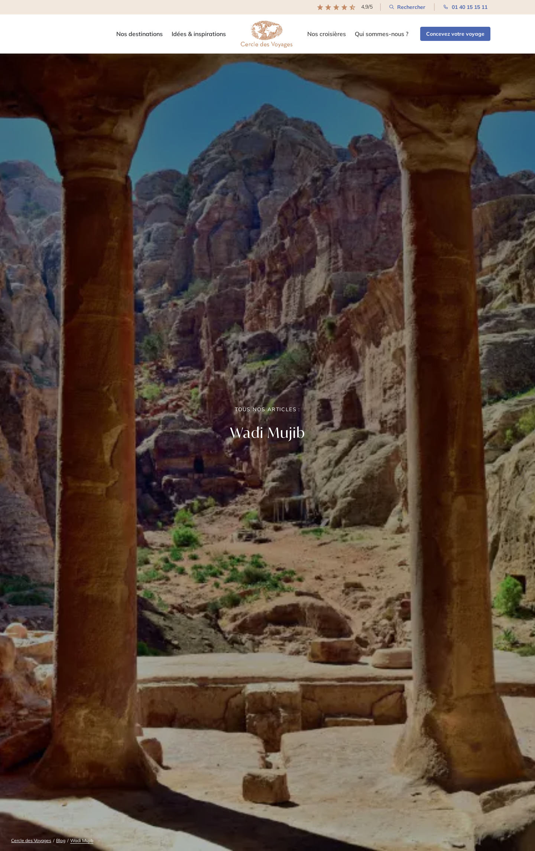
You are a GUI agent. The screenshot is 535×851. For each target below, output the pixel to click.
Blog (60, 840)
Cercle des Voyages (31, 840)
